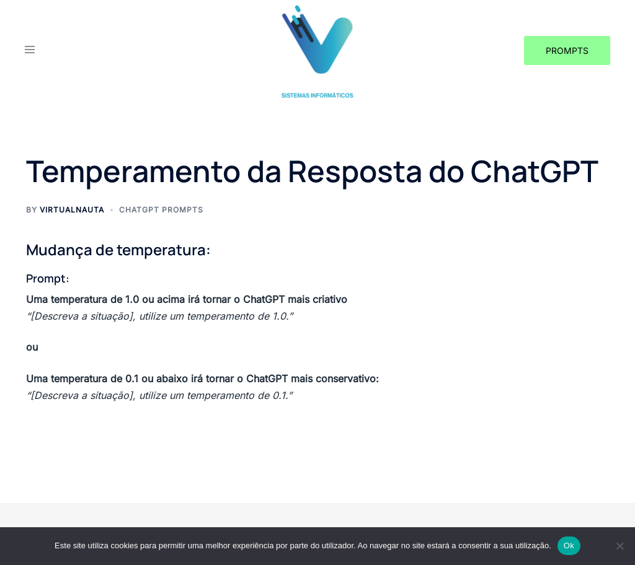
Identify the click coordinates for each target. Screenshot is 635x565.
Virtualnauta (72, 209)
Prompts (567, 50)
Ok (569, 545)
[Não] (619, 546)
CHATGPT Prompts (161, 209)
